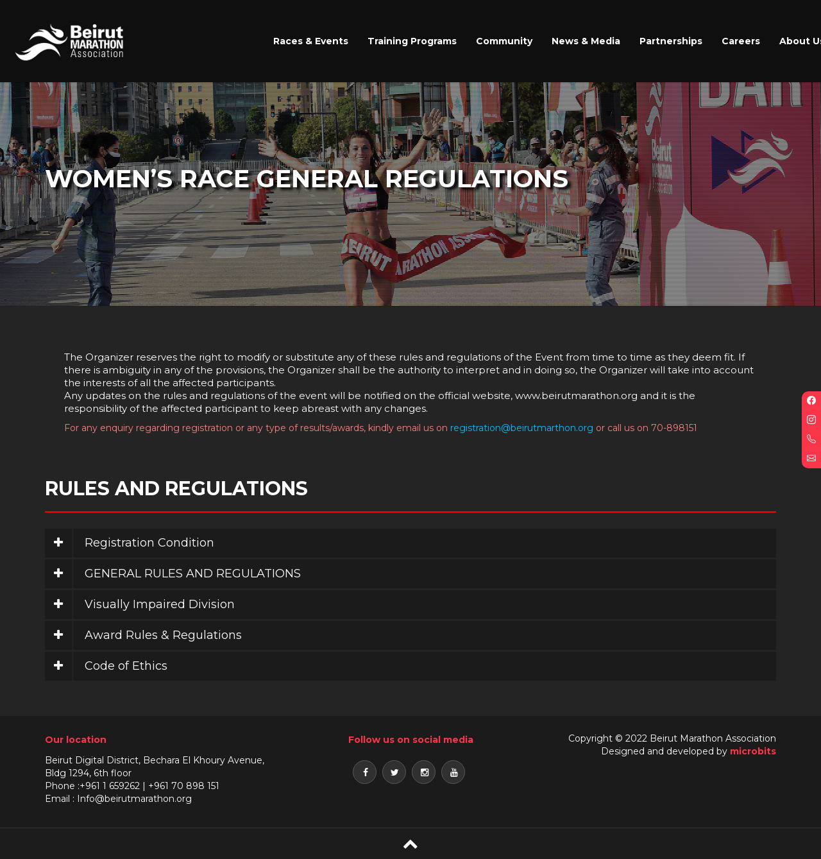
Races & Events (310, 41)
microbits (753, 751)
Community (504, 41)
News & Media (586, 41)
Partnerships (670, 41)
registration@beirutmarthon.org (521, 428)
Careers (741, 41)
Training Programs (412, 41)
